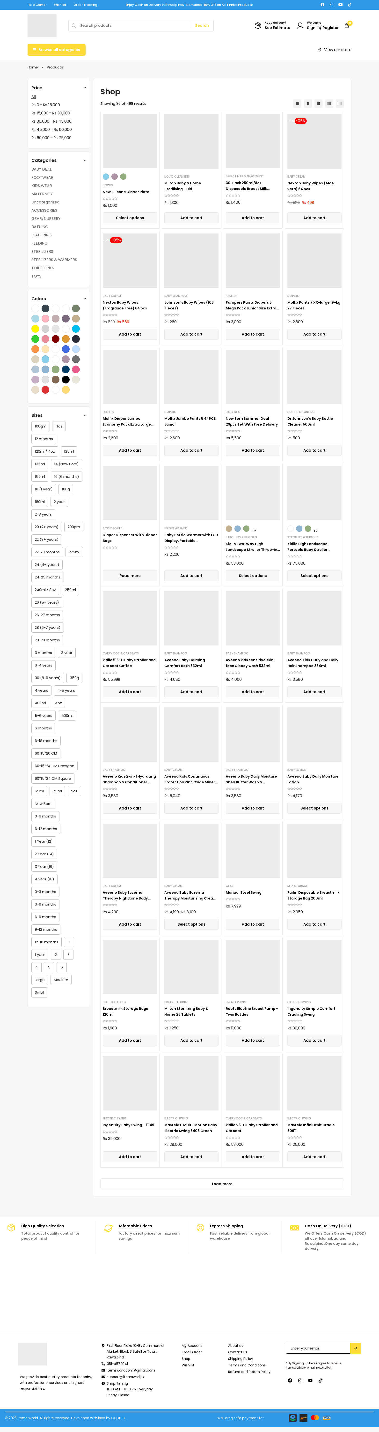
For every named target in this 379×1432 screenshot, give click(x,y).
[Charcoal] (45, 308)
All (33, 96)
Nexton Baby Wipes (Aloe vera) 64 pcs (312, 186)
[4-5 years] (66, 690)
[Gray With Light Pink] (45, 318)
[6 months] (43, 728)
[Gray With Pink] (55, 318)
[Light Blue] (35, 369)
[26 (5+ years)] (46, 602)
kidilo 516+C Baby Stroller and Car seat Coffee (128, 662)
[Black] (66, 379)
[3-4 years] (43, 665)
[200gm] (73, 527)
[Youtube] (340, 5)
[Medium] (61, 980)
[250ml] (70, 590)
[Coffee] (55, 308)
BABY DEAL (41, 169)
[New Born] (43, 804)
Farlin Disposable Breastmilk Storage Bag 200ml (310, 898)
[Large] (39, 980)
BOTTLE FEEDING (114, 1002)
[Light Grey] (55, 329)
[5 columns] (340, 103)
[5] (49, 967)
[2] (56, 955)
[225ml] (74, 552)
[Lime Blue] (76, 329)
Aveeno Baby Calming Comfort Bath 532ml (186, 662)
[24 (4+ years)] (47, 565)
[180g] (65, 489)
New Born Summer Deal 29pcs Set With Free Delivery (249, 424)
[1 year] (39, 955)
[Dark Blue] (66, 369)
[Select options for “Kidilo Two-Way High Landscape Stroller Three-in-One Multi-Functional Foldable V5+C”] (253, 575)
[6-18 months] (46, 741)
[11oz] (59, 426)
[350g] (74, 678)
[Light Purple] (35, 379)
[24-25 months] (47, 577)
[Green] (55, 369)
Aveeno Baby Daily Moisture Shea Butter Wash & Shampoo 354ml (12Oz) (252, 782)
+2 (254, 531)
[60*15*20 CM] (45, 753)
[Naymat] (189, 1301)
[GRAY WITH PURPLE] (66, 318)
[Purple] (66, 359)
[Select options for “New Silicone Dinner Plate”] (130, 217)
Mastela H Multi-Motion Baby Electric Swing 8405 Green (189, 1130)
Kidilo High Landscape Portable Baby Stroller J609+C (309, 549)
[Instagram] (331, 5)
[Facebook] (322, 5)
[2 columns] (308, 103)
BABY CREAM (296, 176)
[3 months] (43, 653)
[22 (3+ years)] (46, 539)
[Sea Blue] (76, 349)
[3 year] (67, 653)
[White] (55, 390)
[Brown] (55, 379)
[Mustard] (66, 339)
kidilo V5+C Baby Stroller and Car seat (250, 1127)
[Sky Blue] (45, 359)
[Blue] (45, 369)
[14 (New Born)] (66, 464)
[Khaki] (76, 318)
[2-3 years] (43, 514)
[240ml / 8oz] (45, 590)
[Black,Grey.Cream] (35, 308)
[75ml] (57, 791)
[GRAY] (66, 308)
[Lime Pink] (45, 339)
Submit (355, 1353)
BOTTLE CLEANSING (301, 412)
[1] (69, 942)
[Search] (202, 25)
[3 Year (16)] (44, 867)
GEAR (229, 886)
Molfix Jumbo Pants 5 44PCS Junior (185, 421)
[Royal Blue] (66, 349)
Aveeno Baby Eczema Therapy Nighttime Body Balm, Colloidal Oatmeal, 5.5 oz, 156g (127, 901)
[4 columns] (329, 103)
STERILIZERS (42, 251)
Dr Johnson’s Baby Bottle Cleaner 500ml (312, 421)
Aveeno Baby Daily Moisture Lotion (305, 779)
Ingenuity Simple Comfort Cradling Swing (312, 1011)
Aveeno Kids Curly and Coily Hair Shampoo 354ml (313, 662)
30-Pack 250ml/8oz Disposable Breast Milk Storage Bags (248, 188)
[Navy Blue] (76, 339)
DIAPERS (293, 296)
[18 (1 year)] (43, 489)
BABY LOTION (296, 770)
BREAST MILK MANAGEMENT (245, 176)
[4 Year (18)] (44, 879)
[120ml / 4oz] (44, 451)
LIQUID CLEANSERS (177, 176)
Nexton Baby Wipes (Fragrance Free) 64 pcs (127, 305)
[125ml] (69, 451)
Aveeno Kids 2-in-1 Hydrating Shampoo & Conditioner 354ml (125, 782)
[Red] (45, 390)
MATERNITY (42, 194)
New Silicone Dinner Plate (127, 192)
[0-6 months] (45, 816)
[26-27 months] (47, 615)
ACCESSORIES (44, 210)
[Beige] (76, 379)
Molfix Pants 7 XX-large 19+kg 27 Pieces (310, 305)
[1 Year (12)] (43, 841)
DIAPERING (41, 235)
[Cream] (35, 390)
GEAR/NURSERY (45, 218)
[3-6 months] (45, 904)
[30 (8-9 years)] (47, 678)
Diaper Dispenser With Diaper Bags (125, 537)
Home (33, 67)
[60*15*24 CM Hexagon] (54, 766)
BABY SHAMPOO (175, 296)
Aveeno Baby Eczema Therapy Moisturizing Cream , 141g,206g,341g (187, 898)
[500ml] (67, 716)
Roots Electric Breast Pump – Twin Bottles (252, 1011)
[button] (191, 217)
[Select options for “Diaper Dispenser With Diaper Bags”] (130, 575)
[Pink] (76, 369)
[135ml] (39, 464)
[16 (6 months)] (66, 477)
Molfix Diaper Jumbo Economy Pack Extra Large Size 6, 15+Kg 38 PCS (129, 424)
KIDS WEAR (41, 185)
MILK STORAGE (297, 886)
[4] (36, 967)
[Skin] (35, 359)
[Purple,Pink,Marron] (55, 349)
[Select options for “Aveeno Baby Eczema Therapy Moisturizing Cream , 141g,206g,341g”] (191, 924)
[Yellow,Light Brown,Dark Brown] (55, 359)
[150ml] (39, 477)
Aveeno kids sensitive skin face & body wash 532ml (251, 662)
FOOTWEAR (42, 177)
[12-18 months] (46, 942)
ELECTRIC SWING (299, 1002)
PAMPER (231, 296)
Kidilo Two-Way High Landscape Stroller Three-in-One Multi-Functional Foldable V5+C (252, 552)
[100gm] (40, 426)
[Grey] (45, 379)
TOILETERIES (42, 268)
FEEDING (39, 243)
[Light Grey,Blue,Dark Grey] (66, 329)
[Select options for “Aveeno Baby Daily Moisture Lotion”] (314, 808)
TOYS (36, 276)
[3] (68, 955)
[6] (62, 967)
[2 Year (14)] (44, 854)
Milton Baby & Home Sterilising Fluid (184, 186)
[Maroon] (55, 339)
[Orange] (35, 349)
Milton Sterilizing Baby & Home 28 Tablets (188, 1011)
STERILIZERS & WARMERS (54, 259)
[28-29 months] (47, 640)
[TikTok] (349, 5)
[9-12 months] (45, 929)
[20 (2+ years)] (46, 527)
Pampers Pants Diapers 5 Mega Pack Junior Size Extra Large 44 (251, 308)
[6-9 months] (45, 917)
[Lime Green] (35, 339)
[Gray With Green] (76, 308)
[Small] (39, 992)
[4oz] (58, 703)
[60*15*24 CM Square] (52, 778)
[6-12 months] (45, 829)
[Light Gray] (45, 329)
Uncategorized (45, 202)
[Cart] (345, 25)
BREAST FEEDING (175, 1002)
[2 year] (59, 502)
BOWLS (108, 185)
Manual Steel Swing (245, 892)
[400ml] (40, 703)
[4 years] (41, 690)
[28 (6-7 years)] (47, 627)
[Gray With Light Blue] (35, 318)
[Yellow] (66, 390)
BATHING (39, 227)
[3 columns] (318, 103)
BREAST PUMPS (236, 1002)
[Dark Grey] (76, 359)
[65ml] (39, 791)
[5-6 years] (43, 716)
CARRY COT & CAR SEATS (121, 653)
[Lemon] (35, 329)
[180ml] (39, 502)
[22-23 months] (47, 552)
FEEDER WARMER (175, 528)
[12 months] (43, 439)
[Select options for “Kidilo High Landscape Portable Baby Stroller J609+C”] (314, 575)
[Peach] (45, 349)
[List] (297, 103)
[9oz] (74, 791)
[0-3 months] (45, 892)
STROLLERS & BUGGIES (241, 537)
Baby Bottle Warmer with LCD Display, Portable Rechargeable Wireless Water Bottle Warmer (189, 543)
